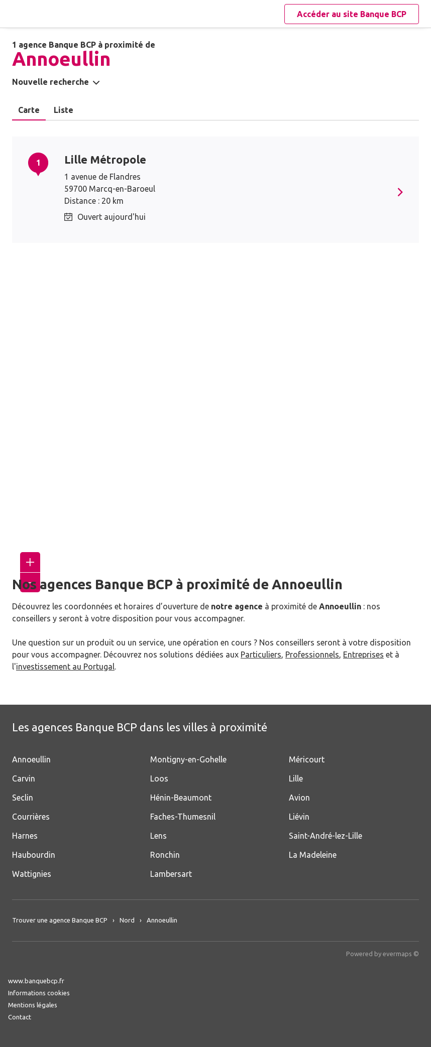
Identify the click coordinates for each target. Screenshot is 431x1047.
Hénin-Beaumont (180, 797)
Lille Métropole (105, 159)
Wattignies (31, 873)
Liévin (299, 816)
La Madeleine (313, 854)
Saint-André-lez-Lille (325, 835)
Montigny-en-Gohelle (188, 759)
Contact (19, 1016)
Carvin (23, 778)
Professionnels (312, 654)
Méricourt (307, 759)
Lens (158, 835)
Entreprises (363, 654)
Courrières (31, 816)
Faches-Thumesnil (183, 816)
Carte (29, 109)
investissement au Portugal (65, 666)
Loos (159, 778)
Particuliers (261, 654)
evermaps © (401, 953)
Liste (63, 109)
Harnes (25, 835)
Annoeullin (31, 759)
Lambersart (171, 873)
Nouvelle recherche (50, 81)
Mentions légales (32, 1004)
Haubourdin (33, 854)
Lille (296, 778)
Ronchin (165, 854)
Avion (299, 797)
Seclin (22, 797)
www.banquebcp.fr (36, 980)
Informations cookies (39, 992)
